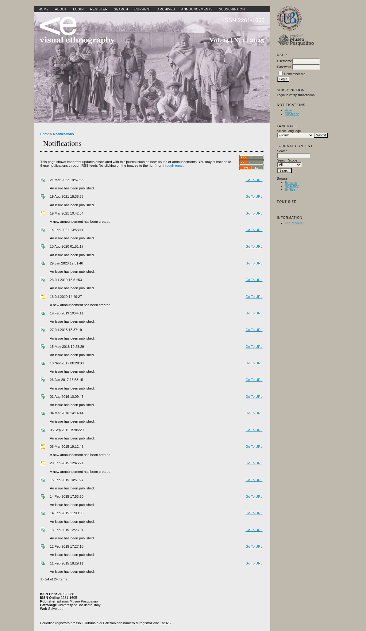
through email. (173, 165)
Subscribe (292, 114)
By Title (290, 189)
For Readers (294, 223)
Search (121, 9)
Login (78, 9)
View (288, 110)
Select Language (289, 131)
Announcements (197, 9)
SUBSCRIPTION (232, 9)
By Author (292, 186)
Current (142, 9)
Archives (166, 9)
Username (284, 61)
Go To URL (253, 180)
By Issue (291, 182)
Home (44, 9)
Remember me (294, 74)
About (61, 9)
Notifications (63, 134)
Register (98, 9)
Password (284, 67)
